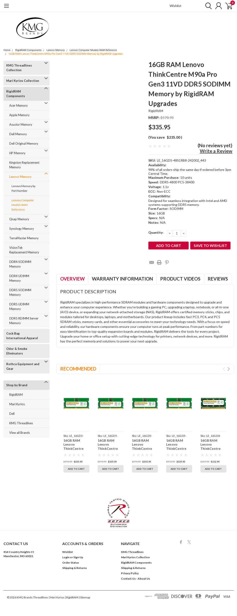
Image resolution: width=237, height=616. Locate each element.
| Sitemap (84, 597)
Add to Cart (76, 468)
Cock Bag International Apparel (22, 336)
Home (6, 50)
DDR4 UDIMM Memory (19, 278)
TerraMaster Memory (24, 238)
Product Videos (180, 278)
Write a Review (216, 151)
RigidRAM (16, 394)
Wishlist (175, 6)
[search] (206, 6)
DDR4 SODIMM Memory (20, 264)
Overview (72, 278)
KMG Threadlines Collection (19, 68)
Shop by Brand (16, 385)
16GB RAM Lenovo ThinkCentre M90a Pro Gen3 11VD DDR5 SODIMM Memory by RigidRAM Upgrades (65, 53)
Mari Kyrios (17, 404)
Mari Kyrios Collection (22, 81)
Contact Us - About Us (135, 578)
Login (65, 557)
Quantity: (155, 232)
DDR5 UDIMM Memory (19, 306)
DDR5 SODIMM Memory (20, 292)
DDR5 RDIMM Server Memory (23, 320)
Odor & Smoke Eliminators (16, 351)
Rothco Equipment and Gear (22, 366)
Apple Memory (19, 115)
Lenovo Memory (56, 50)
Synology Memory (21, 228)
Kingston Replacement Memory (24, 165)
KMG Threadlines (21, 423)
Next (228, 369)
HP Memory (17, 153)
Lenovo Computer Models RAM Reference (93, 50)
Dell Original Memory (23, 143)
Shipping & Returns (74, 568)
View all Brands (19, 432)
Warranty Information (122, 278)
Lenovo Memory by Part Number (23, 188)
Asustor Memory (20, 124)
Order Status (70, 562)
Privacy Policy (130, 573)
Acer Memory (18, 105)
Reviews (218, 278)
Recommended (78, 368)
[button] (119, 512)
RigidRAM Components (28, 50)
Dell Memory (18, 134)
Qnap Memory (19, 219)
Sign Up (78, 557)
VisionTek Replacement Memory (24, 250)
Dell (12, 413)
